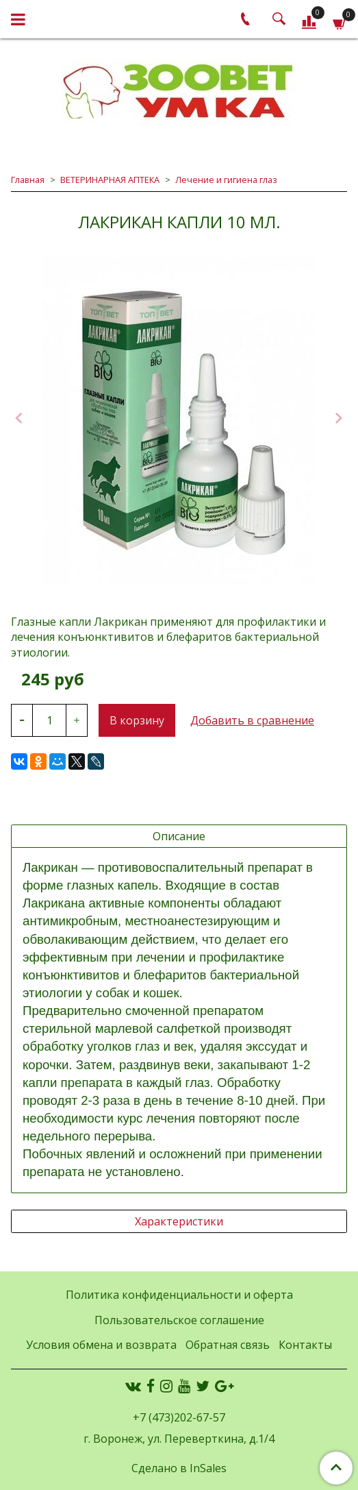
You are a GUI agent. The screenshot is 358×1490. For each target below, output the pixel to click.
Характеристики (179, 1221)
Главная (27, 179)
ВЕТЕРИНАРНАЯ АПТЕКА (109, 179)
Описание (179, 836)
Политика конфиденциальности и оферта (179, 1294)
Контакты (305, 1344)
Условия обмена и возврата (101, 1344)
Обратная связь (228, 1344)
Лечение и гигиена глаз (226, 179)
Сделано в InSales (179, 1468)
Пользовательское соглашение (179, 1320)
